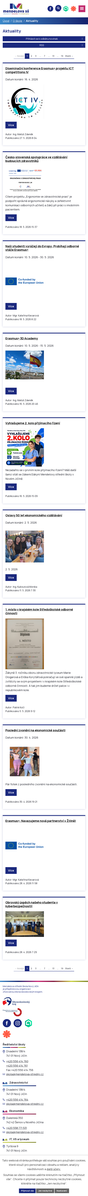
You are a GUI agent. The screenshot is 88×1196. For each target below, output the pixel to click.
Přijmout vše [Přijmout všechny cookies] (26, 1190)
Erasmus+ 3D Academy (21, 339)
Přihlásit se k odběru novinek (55, 39)
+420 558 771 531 (16, 1128)
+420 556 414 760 (17, 1061)
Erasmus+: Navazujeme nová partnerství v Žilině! (40, 821)
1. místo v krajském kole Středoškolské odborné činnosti (39, 612)
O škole (17, 21)
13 (53, 56)
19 (62, 56)
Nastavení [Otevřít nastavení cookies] (62, 1190)
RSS (62, 45)
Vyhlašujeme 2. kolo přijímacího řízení (32, 423)
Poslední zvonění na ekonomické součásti (35, 731)
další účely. (54, 1169)
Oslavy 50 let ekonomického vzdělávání (33, 516)
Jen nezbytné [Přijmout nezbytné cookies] (45, 1190)
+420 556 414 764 (17, 1100)
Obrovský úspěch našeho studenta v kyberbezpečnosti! (31, 904)
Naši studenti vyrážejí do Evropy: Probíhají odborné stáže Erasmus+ (42, 248)
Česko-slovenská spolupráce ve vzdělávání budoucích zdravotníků (36, 159)
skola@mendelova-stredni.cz (25, 1074)
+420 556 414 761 (17, 1066)
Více (11, 125)
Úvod (6, 21)
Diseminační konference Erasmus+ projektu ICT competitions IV (39, 70)
